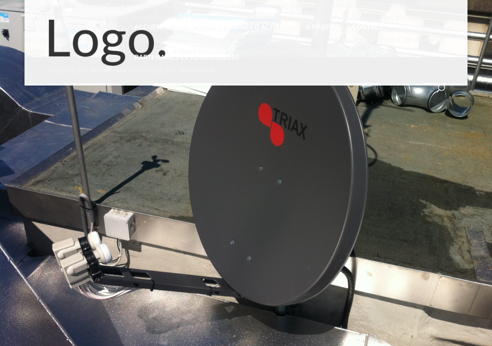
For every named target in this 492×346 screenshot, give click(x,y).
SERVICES (189, 27)
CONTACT (367, 27)
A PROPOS (322, 27)
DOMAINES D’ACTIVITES (255, 27)
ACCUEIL (148, 27)
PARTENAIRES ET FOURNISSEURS (187, 58)
